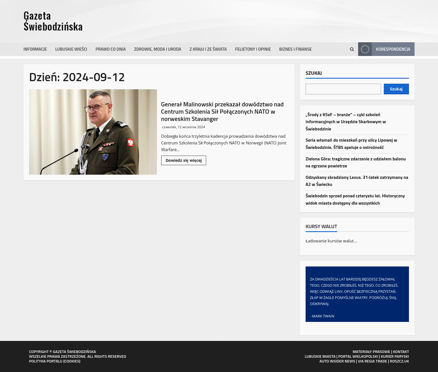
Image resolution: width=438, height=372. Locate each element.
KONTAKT (401, 351)
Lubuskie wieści (71, 49)
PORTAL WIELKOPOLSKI (358, 356)
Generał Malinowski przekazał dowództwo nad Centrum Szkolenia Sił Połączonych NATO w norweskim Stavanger (93, 132)
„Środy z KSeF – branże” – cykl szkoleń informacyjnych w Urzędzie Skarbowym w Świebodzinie (346, 121)
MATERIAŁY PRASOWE (371, 351)
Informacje (35, 49)
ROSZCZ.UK (399, 361)
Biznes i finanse (295, 49)
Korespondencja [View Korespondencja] (384, 49)
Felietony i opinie (253, 49)
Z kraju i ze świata (208, 49)
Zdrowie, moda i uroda (157, 49)
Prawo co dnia (111, 49)
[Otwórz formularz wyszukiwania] (352, 49)
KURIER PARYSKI (395, 356)
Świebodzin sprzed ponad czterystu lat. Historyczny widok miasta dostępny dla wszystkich (355, 199)
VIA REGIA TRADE (372, 361)
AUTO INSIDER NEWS (337, 361)
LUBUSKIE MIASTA (320, 356)
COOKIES (71, 361)
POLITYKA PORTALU (45, 361)
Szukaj (314, 73)
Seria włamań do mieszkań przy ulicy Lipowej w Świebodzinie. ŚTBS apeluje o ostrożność (351, 144)
